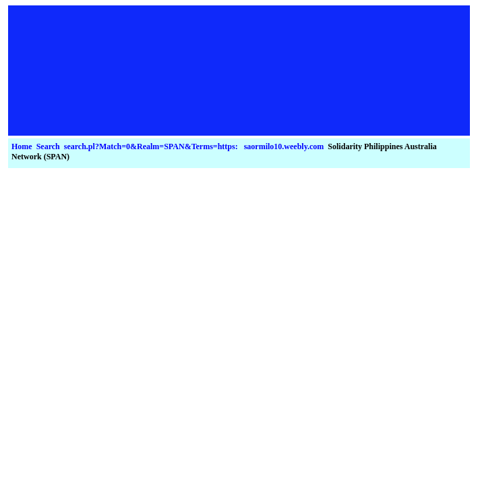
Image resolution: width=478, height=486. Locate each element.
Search (48, 146)
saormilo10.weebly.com (284, 146)
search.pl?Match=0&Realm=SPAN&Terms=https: (151, 146)
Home (21, 146)
